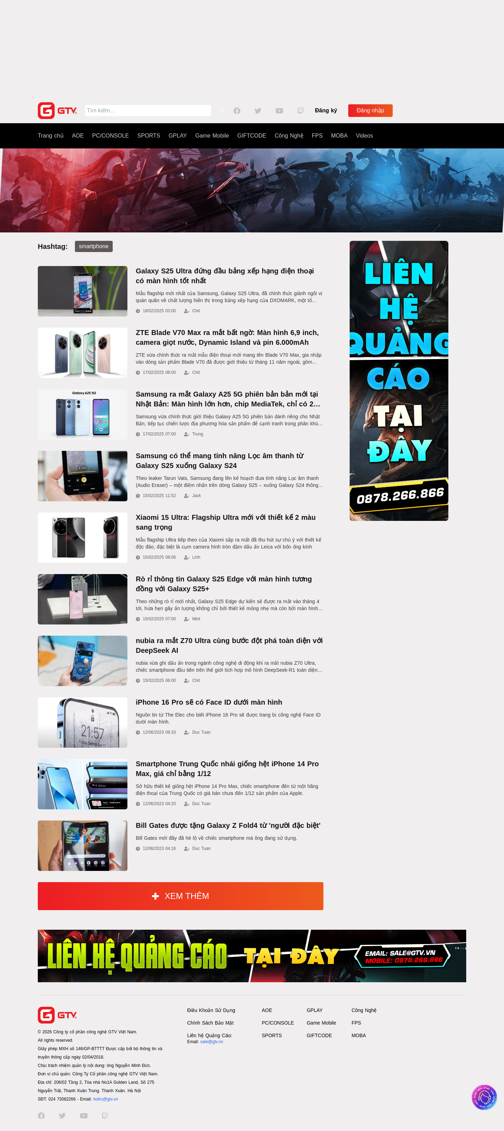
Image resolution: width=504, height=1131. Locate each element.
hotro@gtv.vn (105, 1099)
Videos (364, 136)
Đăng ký (326, 110)
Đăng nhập (370, 110)
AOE (78, 136)
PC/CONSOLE (110, 136)
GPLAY (178, 136)
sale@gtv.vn (211, 1041)
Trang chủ (51, 136)
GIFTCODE (251, 136)
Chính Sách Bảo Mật (210, 1023)
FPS (317, 136)
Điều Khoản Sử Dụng (211, 1010)
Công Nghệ (289, 136)
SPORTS (148, 136)
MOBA (339, 136)
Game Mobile (212, 136)
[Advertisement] (252, 49)
